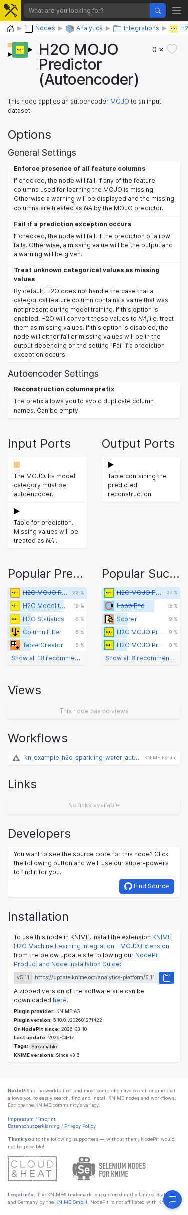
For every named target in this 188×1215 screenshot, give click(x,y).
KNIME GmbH (70, 1202)
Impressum (21, 1119)
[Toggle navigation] (177, 10)
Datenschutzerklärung (34, 1126)
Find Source (146, 886)
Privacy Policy (80, 1126)
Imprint (47, 1119)
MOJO (119, 101)
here (60, 1000)
